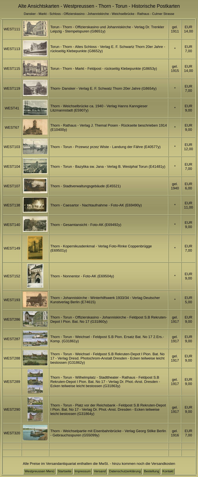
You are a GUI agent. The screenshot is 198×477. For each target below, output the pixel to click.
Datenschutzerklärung (125, 471)
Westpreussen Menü (39, 471)
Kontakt (167, 471)
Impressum (83, 471)
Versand (100, 471)
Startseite (64, 471)
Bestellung (151, 471)
